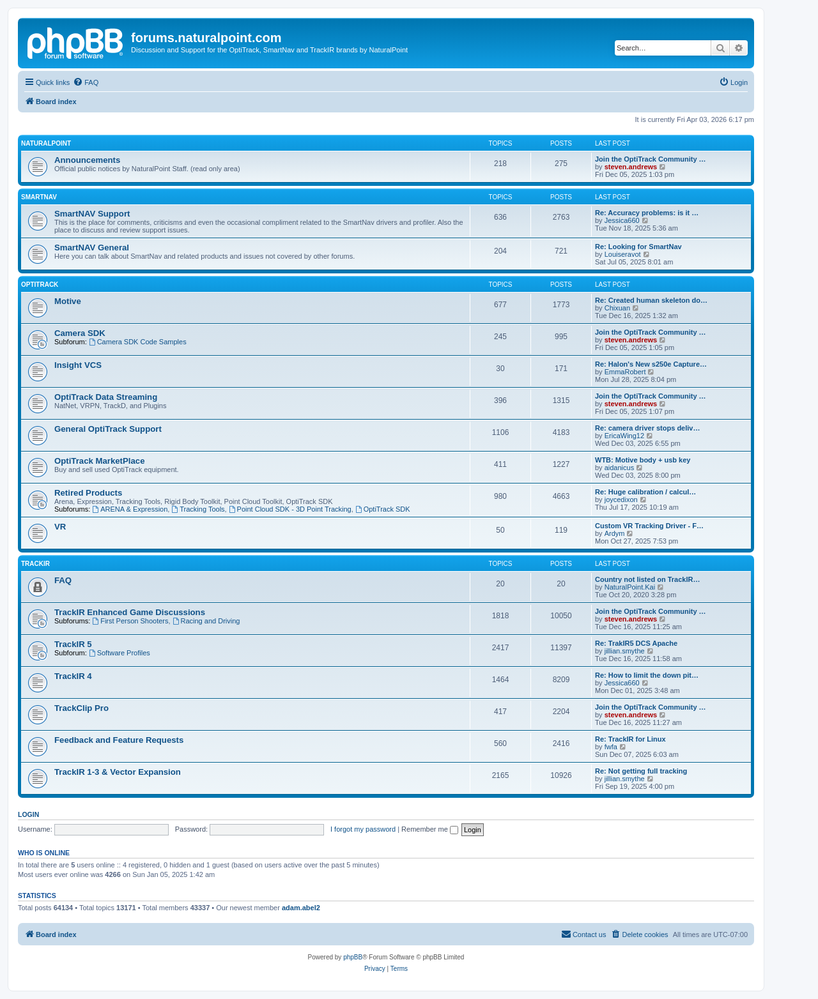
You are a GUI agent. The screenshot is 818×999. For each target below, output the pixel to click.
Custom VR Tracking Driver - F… (649, 526)
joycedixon (621, 499)
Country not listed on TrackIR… (647, 579)
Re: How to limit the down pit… (646, 675)
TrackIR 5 (73, 644)
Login (28, 814)
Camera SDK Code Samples (138, 342)
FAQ (63, 580)
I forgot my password (363, 829)
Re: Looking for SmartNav (638, 246)
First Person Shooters (130, 621)
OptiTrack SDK (382, 509)
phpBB (352, 957)
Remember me (429, 829)
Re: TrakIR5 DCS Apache (636, 643)
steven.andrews (631, 167)
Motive (67, 301)
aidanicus (619, 467)
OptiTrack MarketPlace (99, 461)
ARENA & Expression (129, 509)
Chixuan (617, 308)
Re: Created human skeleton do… (651, 300)
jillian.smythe (625, 651)
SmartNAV (39, 197)
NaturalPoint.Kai (630, 587)
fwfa (611, 747)
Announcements (87, 160)
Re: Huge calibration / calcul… (645, 492)
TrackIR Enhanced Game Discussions (129, 612)
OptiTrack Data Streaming (105, 397)
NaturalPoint (46, 143)
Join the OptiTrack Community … (650, 159)
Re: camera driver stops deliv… (647, 428)
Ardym (615, 533)
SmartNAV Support (92, 213)
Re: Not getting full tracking (641, 771)
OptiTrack (39, 284)
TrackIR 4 (73, 676)
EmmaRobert (625, 372)
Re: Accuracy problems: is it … (646, 213)
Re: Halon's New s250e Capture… (651, 364)
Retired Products (88, 493)
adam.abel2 (301, 907)
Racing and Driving (206, 621)
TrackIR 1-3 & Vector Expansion (117, 772)
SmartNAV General (91, 247)
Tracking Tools (197, 509)
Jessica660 (622, 220)
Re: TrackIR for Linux (630, 739)
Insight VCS (78, 365)
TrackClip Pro (81, 708)
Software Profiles (119, 653)
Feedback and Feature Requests (118, 740)
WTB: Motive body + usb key (642, 460)
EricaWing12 (624, 435)
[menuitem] (85, 82)
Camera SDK (79, 333)
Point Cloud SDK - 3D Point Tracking (290, 509)
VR (60, 526)
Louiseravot (623, 254)
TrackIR (35, 563)
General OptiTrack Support (108, 429)
